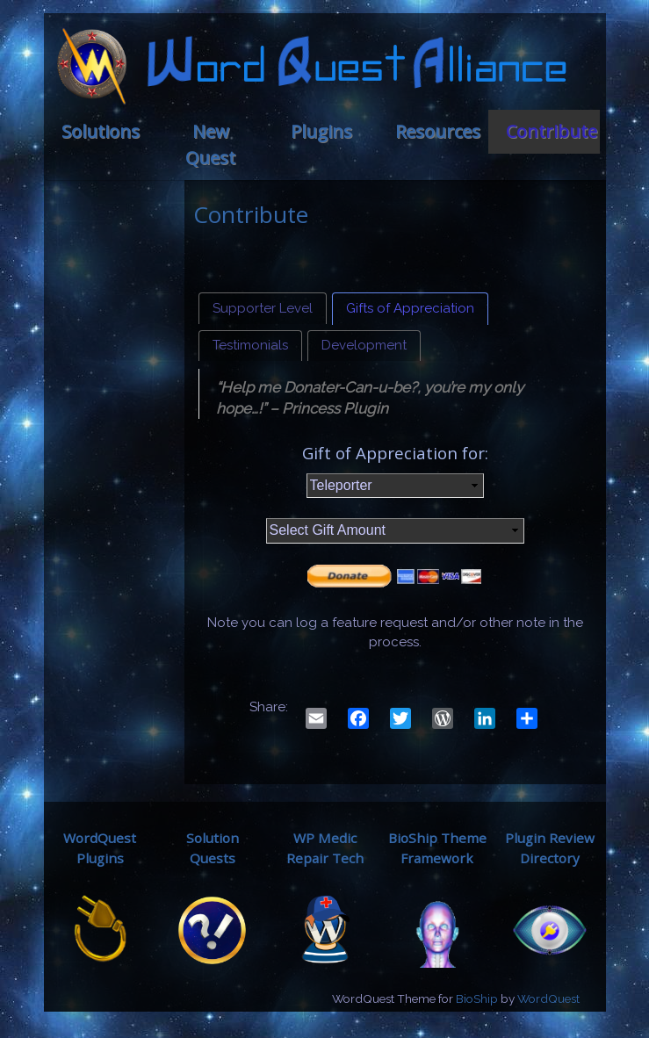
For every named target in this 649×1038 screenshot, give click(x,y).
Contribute (551, 131)
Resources (437, 131)
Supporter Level (263, 308)
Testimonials (250, 345)
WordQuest (548, 998)
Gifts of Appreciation (410, 308)
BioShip (477, 998)
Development (364, 345)
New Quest (210, 144)
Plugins (321, 131)
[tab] (262, 308)
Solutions (100, 131)
